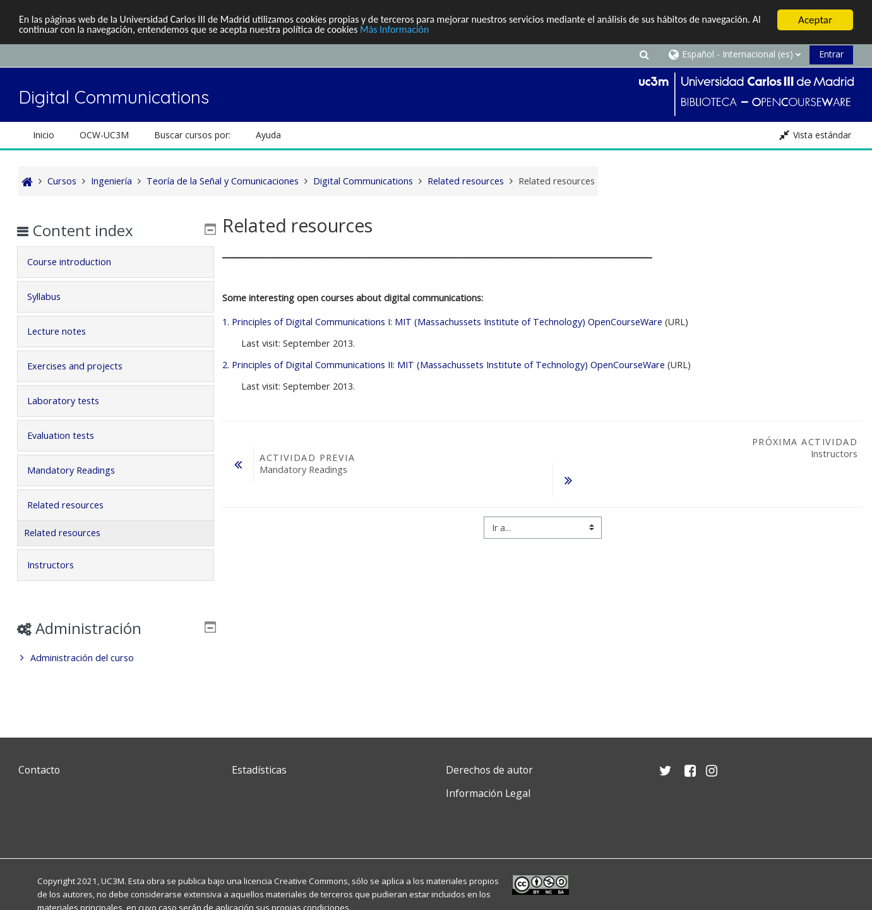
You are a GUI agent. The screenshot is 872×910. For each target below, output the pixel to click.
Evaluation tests (69, 435)
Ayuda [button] (268, 135)
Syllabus (52, 296)
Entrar (831, 54)
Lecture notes (65, 331)
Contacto (39, 770)
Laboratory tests (72, 401)
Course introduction (78, 262)
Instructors (59, 565)
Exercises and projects (83, 366)
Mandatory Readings (80, 470)
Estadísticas (259, 770)
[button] (644, 54)
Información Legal (488, 793)
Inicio (43, 135)
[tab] (115, 262)
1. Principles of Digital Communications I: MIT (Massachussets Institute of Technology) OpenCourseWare (442, 322)
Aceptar (815, 20)
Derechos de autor (489, 770)
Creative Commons (311, 881)
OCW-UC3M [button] (104, 135)
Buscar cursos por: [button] (192, 135)
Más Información (486, 31)
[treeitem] (115, 658)
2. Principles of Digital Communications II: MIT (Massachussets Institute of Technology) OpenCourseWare (443, 365)
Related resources (74, 505)
